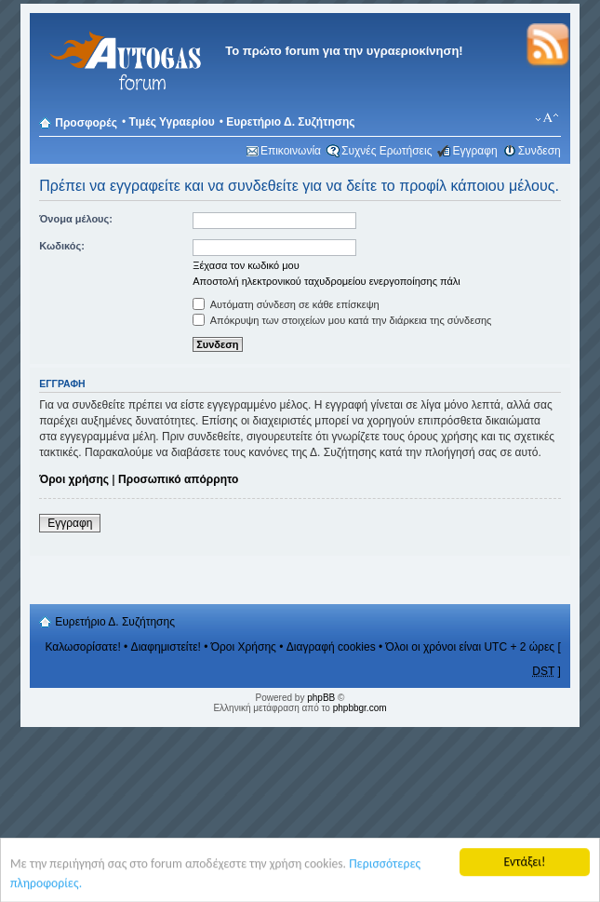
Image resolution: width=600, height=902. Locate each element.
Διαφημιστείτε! (166, 646)
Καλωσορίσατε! (82, 646)
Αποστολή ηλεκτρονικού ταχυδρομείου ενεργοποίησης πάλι (326, 281)
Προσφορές (86, 122)
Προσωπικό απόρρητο (178, 479)
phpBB (321, 698)
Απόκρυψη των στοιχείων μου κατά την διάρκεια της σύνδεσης (342, 320)
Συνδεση (539, 150)
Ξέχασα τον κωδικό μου (246, 265)
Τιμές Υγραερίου (171, 121)
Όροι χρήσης (74, 479)
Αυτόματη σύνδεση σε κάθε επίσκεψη (286, 304)
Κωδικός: (62, 245)
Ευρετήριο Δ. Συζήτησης (290, 121)
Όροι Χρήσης (243, 646)
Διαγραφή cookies (331, 646)
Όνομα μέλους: (76, 218)
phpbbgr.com (360, 708)
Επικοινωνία (290, 150)
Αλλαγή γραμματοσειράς (547, 118)
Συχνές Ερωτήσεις (386, 150)
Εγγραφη (474, 150)
